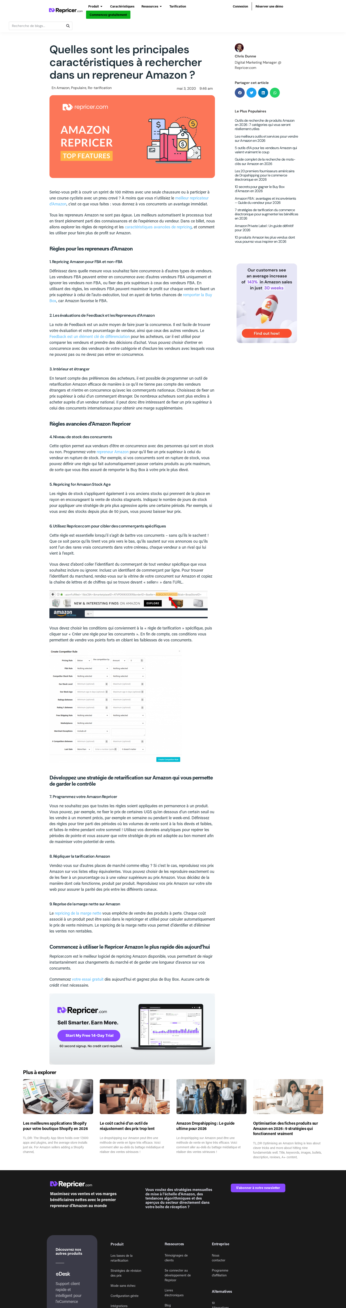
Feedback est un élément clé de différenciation (89, 336)
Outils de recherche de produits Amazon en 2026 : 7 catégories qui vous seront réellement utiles (264, 124)
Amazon (63, 87)
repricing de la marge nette (78, 913)
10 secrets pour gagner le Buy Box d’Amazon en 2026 (259, 188)
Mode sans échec (123, 1285)
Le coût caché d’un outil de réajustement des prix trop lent (127, 1125)
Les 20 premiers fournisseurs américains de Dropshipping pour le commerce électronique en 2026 (265, 175)
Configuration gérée (125, 1296)
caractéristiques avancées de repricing (158, 226)
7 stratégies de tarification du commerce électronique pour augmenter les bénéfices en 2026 (266, 214)
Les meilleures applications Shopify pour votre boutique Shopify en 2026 (55, 1125)
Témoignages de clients (176, 1257)
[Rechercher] (68, 26)
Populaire (78, 87)
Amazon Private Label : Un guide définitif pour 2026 (264, 228)
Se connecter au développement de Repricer (178, 1275)
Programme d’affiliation (220, 1272)
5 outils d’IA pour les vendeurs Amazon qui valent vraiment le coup (266, 150)
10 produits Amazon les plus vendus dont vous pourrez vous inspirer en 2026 (265, 239)
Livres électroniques (174, 1292)
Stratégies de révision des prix (126, 1273)
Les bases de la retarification (122, 1258)
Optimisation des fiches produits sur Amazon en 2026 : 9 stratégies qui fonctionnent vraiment (285, 1128)
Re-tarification (100, 87)
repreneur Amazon (113, 451)
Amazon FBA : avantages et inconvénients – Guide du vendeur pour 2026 (265, 200)
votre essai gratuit (87, 979)
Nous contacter (218, 1257)
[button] (240, 93)
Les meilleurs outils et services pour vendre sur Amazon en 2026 (266, 138)
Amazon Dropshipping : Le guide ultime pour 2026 (205, 1125)
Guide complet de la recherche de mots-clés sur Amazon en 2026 (265, 161)
